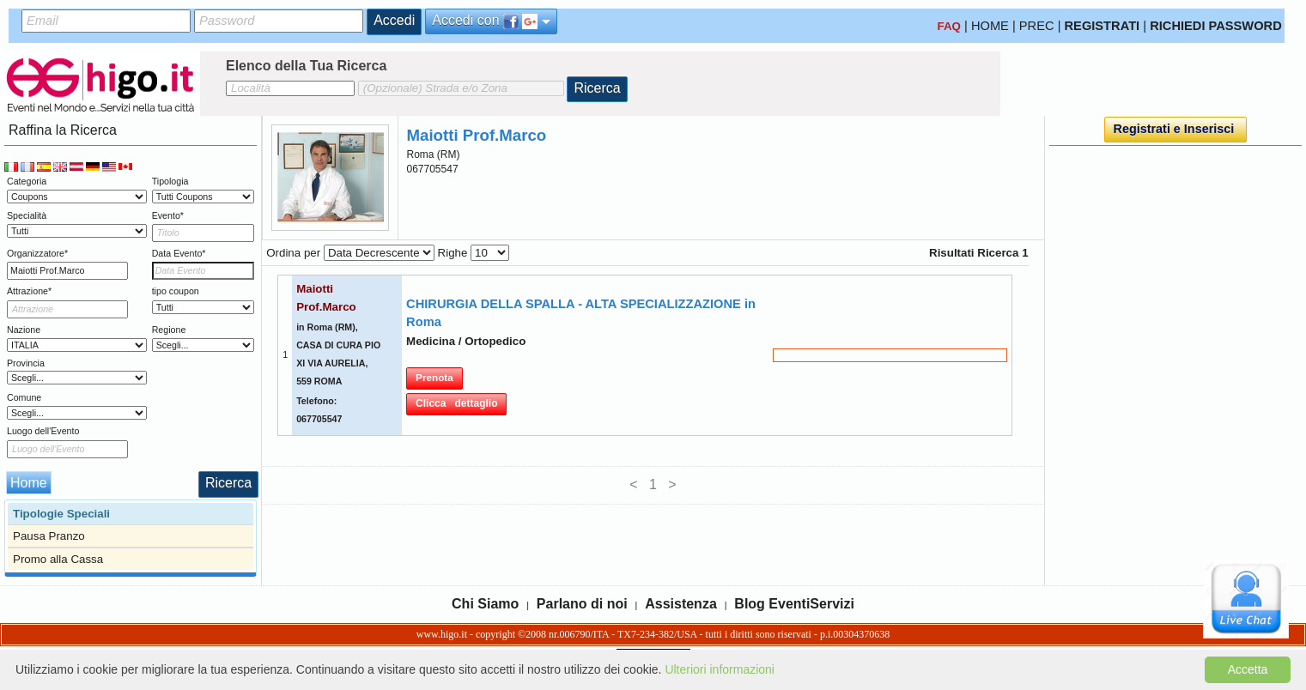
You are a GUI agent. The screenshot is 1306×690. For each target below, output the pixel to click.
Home (28, 482)
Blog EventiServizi (794, 603)
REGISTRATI (1102, 26)
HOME (990, 26)
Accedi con (491, 21)
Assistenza (681, 603)
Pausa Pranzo (49, 536)
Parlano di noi (582, 603)
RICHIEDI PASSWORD (1216, 26)
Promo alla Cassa (58, 559)
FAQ (949, 26)
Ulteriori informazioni (719, 669)
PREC (1036, 26)
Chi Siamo (485, 603)
